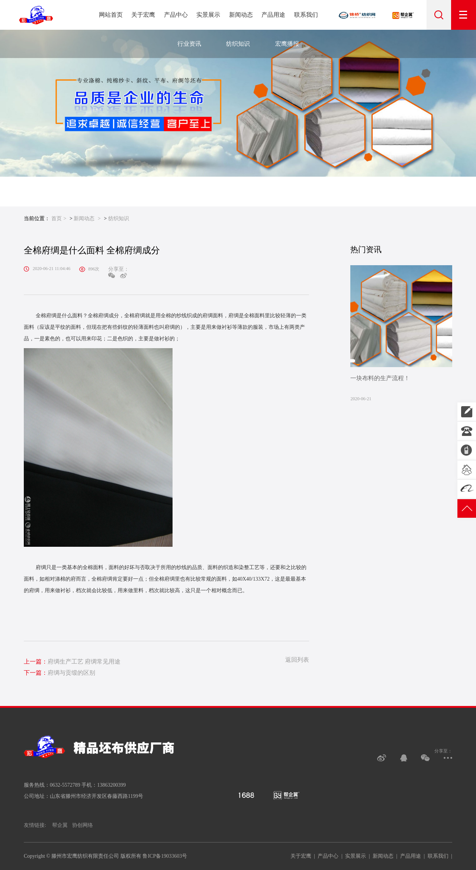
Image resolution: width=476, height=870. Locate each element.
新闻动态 (241, 15)
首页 (56, 218)
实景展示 (208, 15)
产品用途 (273, 15)
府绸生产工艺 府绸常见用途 (72, 661)
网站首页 (111, 15)
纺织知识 (238, 44)
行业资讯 (189, 44)
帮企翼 (60, 825)
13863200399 (466, 411)
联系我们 (306, 15)
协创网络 (82, 825)
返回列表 (297, 659)
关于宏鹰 (143, 15)
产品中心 (176, 15)
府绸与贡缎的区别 (59, 673)
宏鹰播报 (287, 44)
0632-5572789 (466, 431)
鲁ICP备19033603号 (164, 856)
